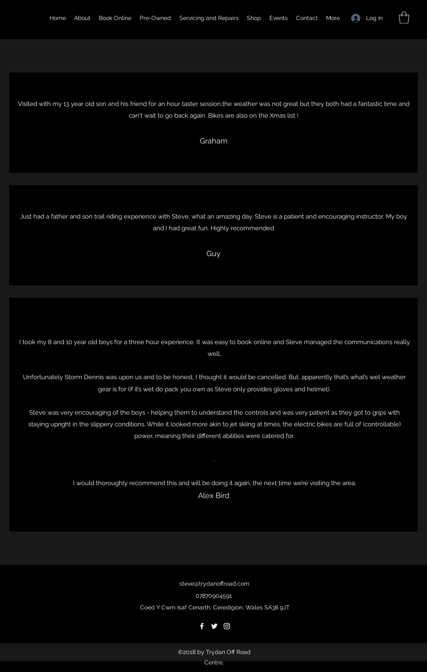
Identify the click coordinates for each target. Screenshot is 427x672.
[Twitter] (214, 626)
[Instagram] (227, 626)
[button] (404, 18)
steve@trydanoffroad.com (214, 583)
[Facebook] (202, 626)
